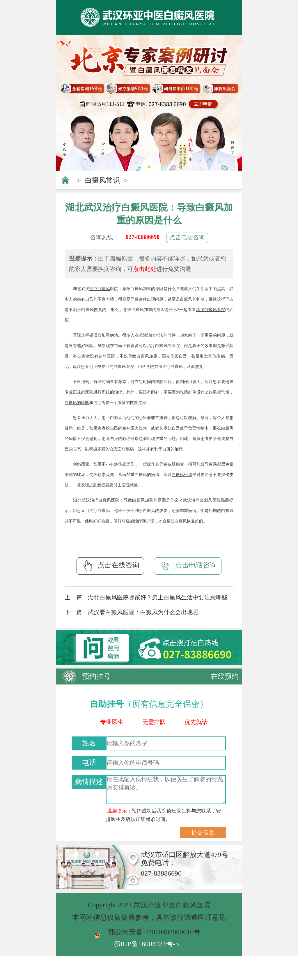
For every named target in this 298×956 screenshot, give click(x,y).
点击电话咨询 (187, 237)
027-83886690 (143, 237)
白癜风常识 (102, 180)
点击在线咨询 (110, 565)
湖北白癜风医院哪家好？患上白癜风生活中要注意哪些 (158, 597)
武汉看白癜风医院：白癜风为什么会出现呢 (143, 612)
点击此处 (144, 269)
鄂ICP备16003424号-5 (146, 944)
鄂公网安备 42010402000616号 (154, 932)
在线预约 (225, 676)
